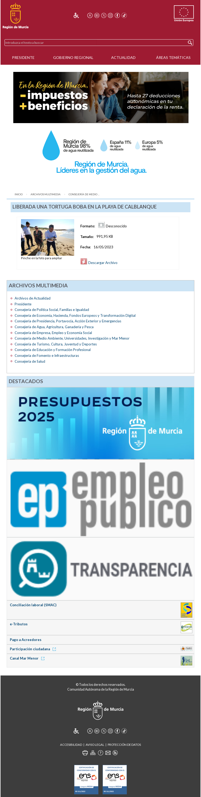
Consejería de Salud (30, 361)
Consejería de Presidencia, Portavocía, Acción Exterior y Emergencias (68, 321)
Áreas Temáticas (173, 57)
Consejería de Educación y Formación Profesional (53, 350)
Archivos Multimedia (46, 194)
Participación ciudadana (34, 649)
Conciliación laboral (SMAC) (33, 605)
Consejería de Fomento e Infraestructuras (47, 355)
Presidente (23, 57)
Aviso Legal (95, 744)
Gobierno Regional (73, 57)
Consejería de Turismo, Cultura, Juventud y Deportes (56, 344)
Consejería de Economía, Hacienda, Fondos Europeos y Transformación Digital (75, 315)
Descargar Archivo (99, 263)
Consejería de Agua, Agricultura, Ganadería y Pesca (54, 327)
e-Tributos (19, 624)
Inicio (19, 194)
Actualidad (123, 57)
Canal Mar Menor (28, 658)
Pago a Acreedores (25, 640)
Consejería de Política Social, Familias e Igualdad (52, 309)
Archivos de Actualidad (33, 298)
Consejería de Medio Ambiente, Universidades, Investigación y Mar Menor (72, 338)
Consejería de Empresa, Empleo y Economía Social (53, 333)
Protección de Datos (124, 744)
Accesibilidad (71, 744)
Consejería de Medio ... (84, 194)
